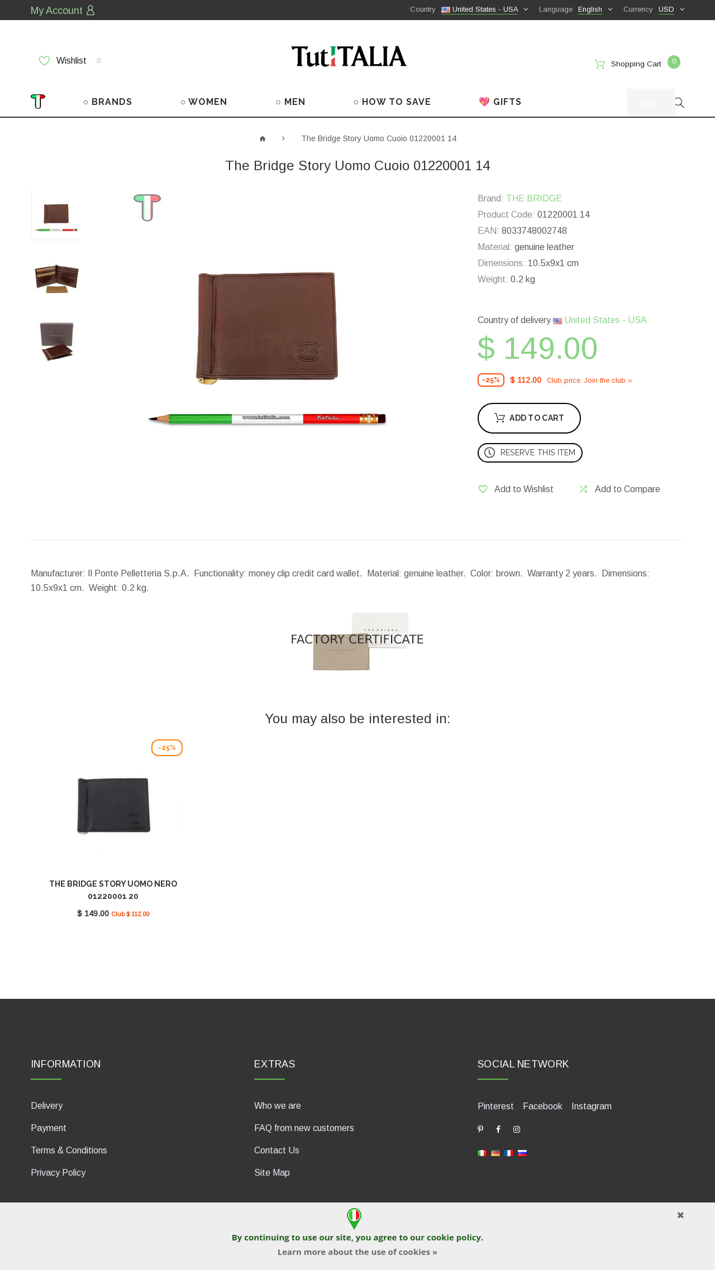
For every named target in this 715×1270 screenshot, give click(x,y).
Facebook (543, 1102)
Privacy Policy (58, 1168)
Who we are (277, 1102)
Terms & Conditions (69, 1146)
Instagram (591, 1102)
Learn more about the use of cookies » (357, 1251)
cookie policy (454, 1237)
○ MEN (290, 99)
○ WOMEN (204, 99)
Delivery (47, 1102)
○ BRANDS (108, 99)
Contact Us (276, 1146)
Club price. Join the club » (589, 378)
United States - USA (600, 318)
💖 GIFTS (500, 99)
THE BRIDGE (534, 196)
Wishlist (70, 59)
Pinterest (496, 1102)
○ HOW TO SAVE (392, 99)
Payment (48, 1124)
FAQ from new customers (304, 1124)
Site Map (272, 1168)
